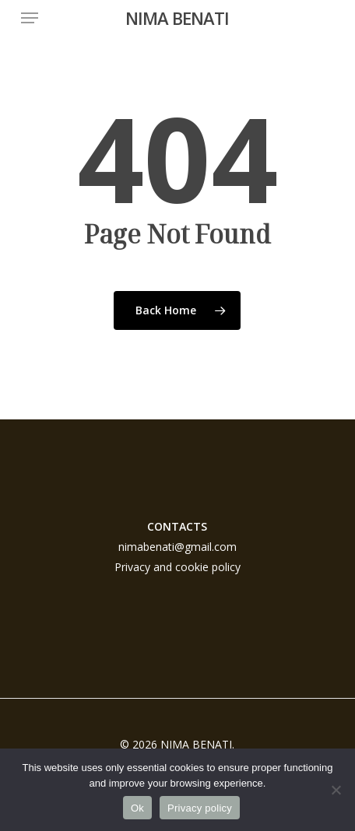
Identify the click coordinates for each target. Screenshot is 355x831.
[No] (335, 790)
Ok (137, 808)
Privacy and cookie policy (177, 566)
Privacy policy (199, 808)
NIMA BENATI (177, 17)
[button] (29, 18)
